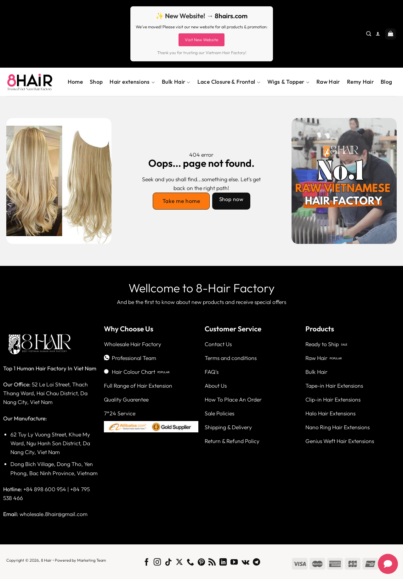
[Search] (368, 33)
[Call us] (190, 563)
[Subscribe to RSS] (212, 563)
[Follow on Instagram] (157, 563)
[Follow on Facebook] (146, 563)
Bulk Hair (176, 82)
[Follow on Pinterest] (201, 563)
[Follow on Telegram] (256, 563)
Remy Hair (360, 81)
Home (75, 81)
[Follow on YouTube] (234, 563)
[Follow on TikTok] (168, 563)
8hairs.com (231, 16)
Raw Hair (328, 81)
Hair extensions (132, 82)
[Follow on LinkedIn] (223, 563)
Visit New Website (201, 39)
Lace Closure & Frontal (228, 82)
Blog (386, 81)
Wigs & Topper (288, 82)
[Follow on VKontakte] (245, 563)
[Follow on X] (179, 563)
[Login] (378, 34)
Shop (96, 81)
